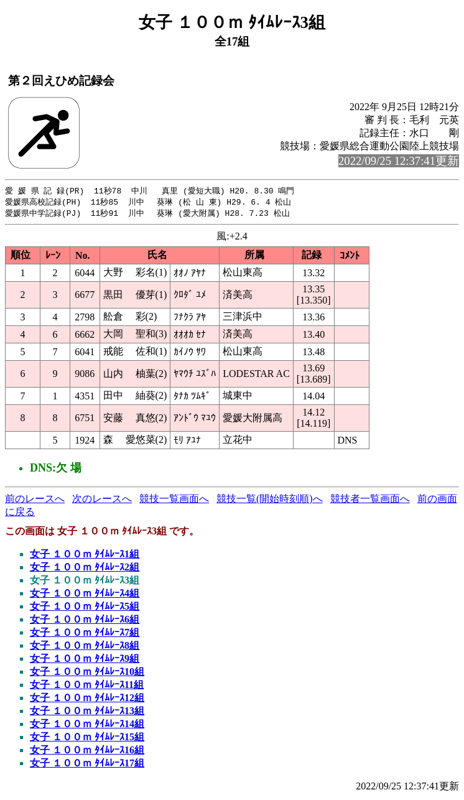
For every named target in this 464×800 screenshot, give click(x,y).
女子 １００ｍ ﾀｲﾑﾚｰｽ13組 (87, 712)
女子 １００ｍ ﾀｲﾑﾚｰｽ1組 (84, 556)
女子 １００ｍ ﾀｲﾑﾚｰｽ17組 (87, 765)
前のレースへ (35, 500)
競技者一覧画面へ (370, 500)
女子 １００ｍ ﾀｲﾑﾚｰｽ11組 (87, 686)
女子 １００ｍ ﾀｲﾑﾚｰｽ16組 (87, 752)
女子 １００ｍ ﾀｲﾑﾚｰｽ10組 (87, 673)
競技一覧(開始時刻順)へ (269, 500)
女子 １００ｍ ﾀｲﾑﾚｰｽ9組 (84, 660)
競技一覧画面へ (174, 500)
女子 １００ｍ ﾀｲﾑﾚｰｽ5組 (84, 608)
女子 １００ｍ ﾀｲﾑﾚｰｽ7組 (84, 634)
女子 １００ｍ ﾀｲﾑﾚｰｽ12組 (87, 699)
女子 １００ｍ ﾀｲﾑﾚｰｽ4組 (84, 595)
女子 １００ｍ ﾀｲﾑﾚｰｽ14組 (87, 725)
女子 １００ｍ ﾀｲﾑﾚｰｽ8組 (84, 647)
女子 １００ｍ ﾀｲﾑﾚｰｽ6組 (84, 621)
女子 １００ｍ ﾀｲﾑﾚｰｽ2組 (84, 569)
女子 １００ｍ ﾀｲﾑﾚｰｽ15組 (87, 738)
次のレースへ (102, 500)
